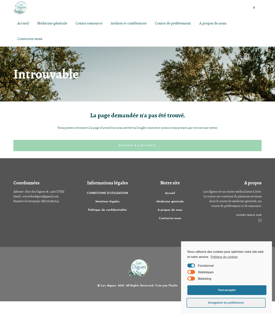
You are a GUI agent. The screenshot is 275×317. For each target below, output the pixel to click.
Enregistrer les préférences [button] (226, 302)
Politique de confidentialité (107, 210)
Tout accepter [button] (227, 290)
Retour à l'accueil (137, 145)
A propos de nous (170, 210)
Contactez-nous (170, 218)
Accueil (170, 193)
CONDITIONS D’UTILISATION (107, 193)
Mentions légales (107, 201)
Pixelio (173, 285)
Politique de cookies (224, 257)
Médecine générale (170, 201)
